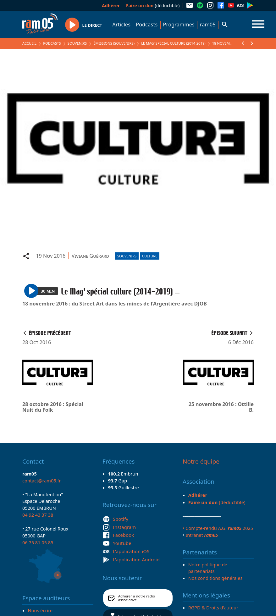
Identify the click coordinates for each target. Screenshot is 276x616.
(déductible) (153, 5)
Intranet (201, 535)
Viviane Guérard (90, 255)
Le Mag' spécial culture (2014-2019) (173, 43)
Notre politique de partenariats (207, 568)
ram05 (208, 24)
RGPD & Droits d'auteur (213, 607)
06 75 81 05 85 (37, 542)
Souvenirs (77, 43)
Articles (122, 24)
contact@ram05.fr (41, 480)
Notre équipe (201, 461)
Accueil (29, 43)
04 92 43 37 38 (37, 515)
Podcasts (146, 24)
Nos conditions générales (215, 578)
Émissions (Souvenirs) (114, 43)
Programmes (179, 24)
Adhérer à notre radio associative (136, 598)
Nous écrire (40, 610)
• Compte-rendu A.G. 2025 (218, 528)
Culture (149, 256)
